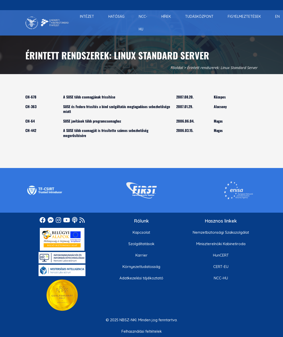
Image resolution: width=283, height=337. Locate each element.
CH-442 (30, 130)
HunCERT (221, 255)
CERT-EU (220, 266)
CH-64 (30, 121)
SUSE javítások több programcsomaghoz (92, 121)
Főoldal (177, 67)
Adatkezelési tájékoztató (141, 278)
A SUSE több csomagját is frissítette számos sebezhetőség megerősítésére (105, 133)
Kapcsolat (141, 232)
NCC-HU (221, 278)
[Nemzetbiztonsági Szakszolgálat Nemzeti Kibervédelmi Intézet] (47, 22)
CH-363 (31, 106)
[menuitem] (87, 16)
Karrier (141, 255)
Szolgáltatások (141, 243)
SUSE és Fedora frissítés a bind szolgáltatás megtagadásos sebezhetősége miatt (116, 109)
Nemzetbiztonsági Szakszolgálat (221, 232)
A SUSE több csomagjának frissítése (89, 96)
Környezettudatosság (141, 266)
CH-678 (30, 96)
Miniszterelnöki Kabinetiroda (220, 243)
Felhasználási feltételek (141, 331)
